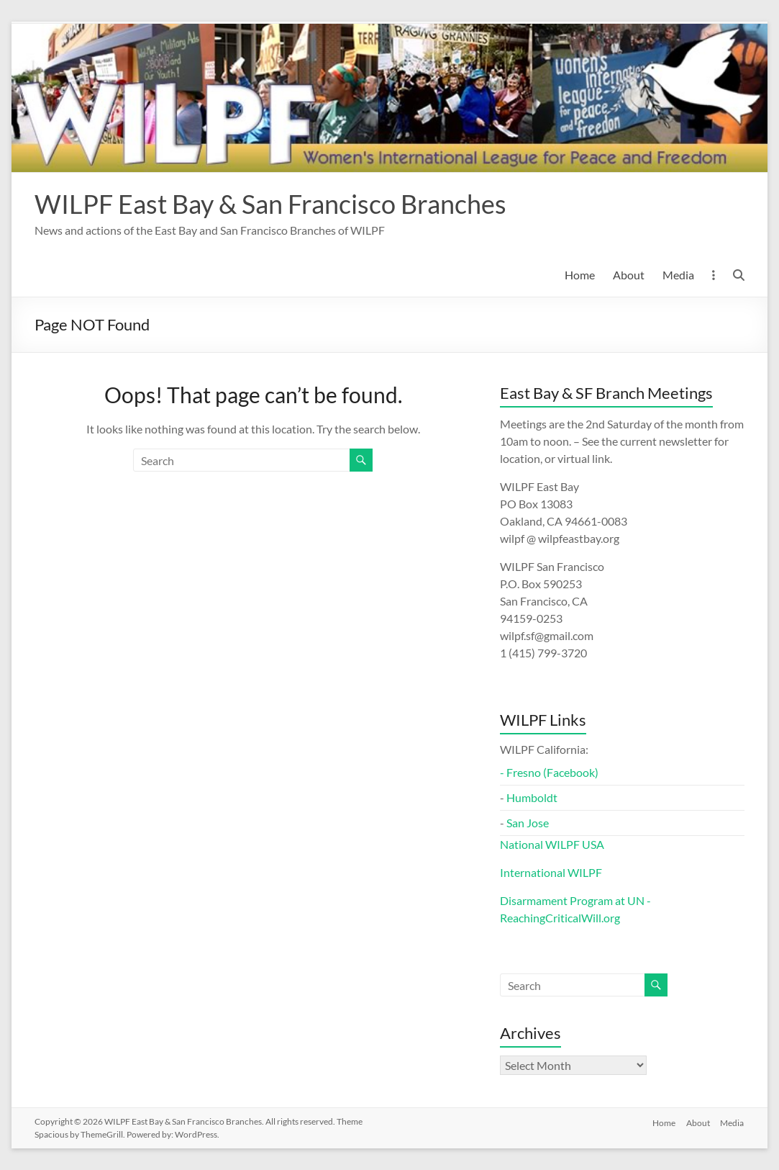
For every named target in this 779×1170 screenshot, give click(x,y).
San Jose (527, 822)
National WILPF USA (552, 844)
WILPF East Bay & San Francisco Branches (270, 204)
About (628, 275)
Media (678, 275)
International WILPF (551, 872)
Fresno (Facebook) (552, 772)
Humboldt (531, 797)
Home (580, 275)
